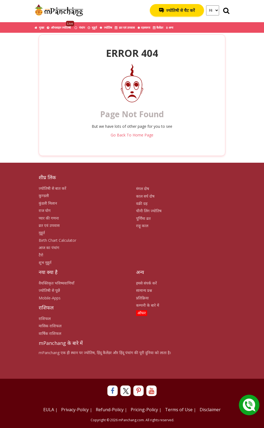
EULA (48, 410)
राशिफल (45, 318)
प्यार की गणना (49, 218)
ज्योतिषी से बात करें (52, 188)
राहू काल (142, 225)
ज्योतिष (106, 27)
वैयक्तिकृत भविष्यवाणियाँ (56, 283)
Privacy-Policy (75, 410)
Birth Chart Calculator (57, 240)
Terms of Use (179, 410)
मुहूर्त (92, 27)
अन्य (169, 27)
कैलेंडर (158, 27)
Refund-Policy (110, 410)
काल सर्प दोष (145, 196)
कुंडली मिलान (48, 203)
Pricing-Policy (144, 410)
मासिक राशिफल (50, 325)
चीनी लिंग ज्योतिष (148, 210)
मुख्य (39, 27)
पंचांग (79, 27)
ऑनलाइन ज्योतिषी (60, 26)
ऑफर (141, 312)
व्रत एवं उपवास (125, 27)
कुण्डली (44, 195)
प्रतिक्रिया (142, 297)
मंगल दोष (142, 188)
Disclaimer (210, 410)
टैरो (41, 254)
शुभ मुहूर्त (45, 262)
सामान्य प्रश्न (144, 290)
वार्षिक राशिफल (50, 333)
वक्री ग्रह (141, 203)
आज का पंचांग (49, 247)
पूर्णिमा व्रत (143, 218)
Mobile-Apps (50, 297)
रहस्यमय (143, 27)
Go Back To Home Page (132, 135)
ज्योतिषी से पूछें (49, 290)
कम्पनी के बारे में (147, 305)
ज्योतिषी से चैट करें (177, 10)
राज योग (45, 210)
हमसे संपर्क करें (146, 283)
